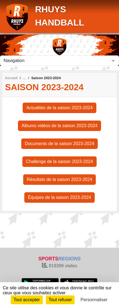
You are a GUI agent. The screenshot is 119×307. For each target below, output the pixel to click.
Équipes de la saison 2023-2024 (59, 197)
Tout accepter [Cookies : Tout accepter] (27, 299)
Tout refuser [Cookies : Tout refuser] (60, 299)
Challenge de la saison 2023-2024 (59, 161)
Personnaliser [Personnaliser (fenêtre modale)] (94, 299)
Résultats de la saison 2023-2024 (59, 179)
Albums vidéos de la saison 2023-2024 (59, 125)
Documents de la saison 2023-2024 (59, 143)
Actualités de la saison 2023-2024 (59, 107)
